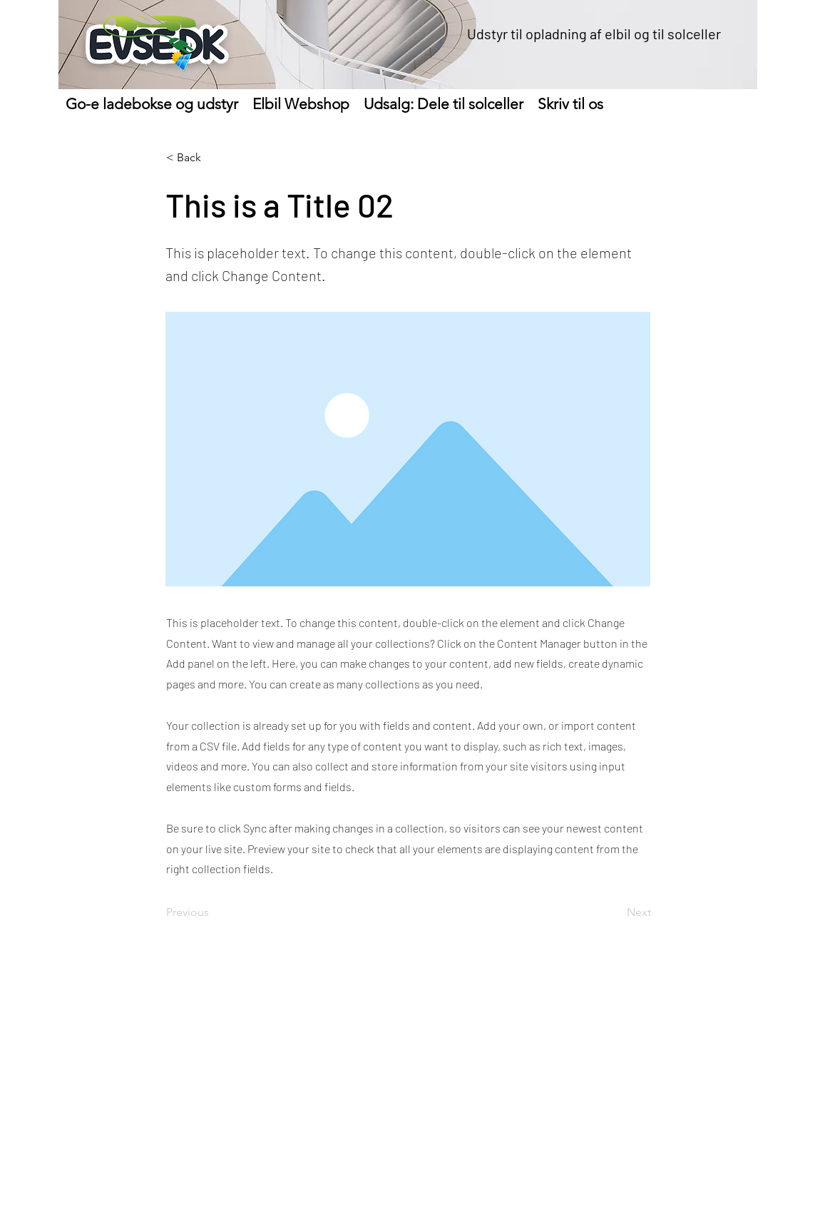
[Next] (615, 912)
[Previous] (213, 912)
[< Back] (213, 157)
